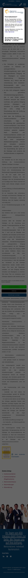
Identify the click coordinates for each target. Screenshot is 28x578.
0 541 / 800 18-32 (9, 32)
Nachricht (7, 27)
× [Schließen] (24, 8)
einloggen (19, 21)
